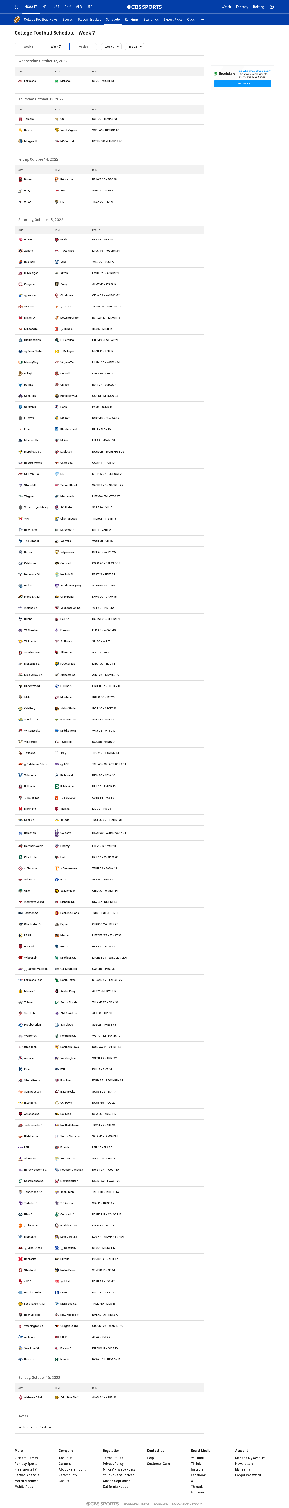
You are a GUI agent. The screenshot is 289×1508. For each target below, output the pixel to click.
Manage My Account (250, 1458)
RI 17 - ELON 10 (101, 429)
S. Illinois (66, 641)
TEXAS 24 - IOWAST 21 (106, 306)
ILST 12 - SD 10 (101, 652)
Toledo (65, 820)
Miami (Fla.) (31, 362)
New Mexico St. (70, 1315)
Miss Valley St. (33, 675)
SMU (63, 190)
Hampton (30, 833)
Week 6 (28, 46)
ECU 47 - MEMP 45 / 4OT (108, 1236)
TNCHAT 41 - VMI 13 (104, 518)
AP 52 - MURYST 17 (104, 991)
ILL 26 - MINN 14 (102, 329)
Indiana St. (30, 608)
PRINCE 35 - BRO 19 (104, 179)
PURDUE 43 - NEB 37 (105, 1259)
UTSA (27, 201)
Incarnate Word (34, 902)
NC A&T (65, 418)
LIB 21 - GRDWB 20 (104, 846)
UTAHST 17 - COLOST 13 (106, 1214)
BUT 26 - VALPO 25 (104, 552)
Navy (27, 190)
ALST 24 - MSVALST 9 (105, 675)
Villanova (30, 775)
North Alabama (69, 1125)
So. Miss (65, 1114)
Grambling (67, 596)
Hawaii (64, 1359)
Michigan (68, 351)
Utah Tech (30, 1047)
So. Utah (29, 1013)
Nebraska (30, 1259)
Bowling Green (69, 317)
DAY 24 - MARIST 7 (104, 239)
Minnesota (31, 329)
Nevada (29, 1359)
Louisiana (30, 81)
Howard (65, 946)
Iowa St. (29, 306)
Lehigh (28, 373)
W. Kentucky (32, 730)
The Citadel (31, 541)
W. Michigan (67, 890)
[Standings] (151, 19)
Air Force (29, 1337)
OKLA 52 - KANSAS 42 (106, 295)
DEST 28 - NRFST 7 (103, 574)
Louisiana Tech (33, 980)
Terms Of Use (113, 1458)
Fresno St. (66, 1348)
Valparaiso (67, 552)
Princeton (66, 179)
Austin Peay (67, 991)
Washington (68, 1058)
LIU (62, 474)
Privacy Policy (113, 1464)
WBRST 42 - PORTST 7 (106, 1036)
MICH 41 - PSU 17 (103, 351)
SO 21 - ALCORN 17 (103, 1158)
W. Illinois (30, 641)
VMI (26, 518)
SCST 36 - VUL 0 (102, 507)
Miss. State (35, 1248)
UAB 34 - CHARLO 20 (105, 857)
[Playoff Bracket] (89, 19)
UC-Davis (66, 1103)
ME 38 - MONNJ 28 (103, 440)
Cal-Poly (29, 708)
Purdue (65, 1259)
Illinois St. (66, 652)
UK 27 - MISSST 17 (104, 1248)
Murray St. (30, 991)
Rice (27, 1069)
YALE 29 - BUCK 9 (103, 262)
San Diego (66, 1024)
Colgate (29, 284)
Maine (64, 440)
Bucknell (29, 262)
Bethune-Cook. (70, 913)
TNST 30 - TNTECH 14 (105, 1192)
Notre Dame (68, 1270)
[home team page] (20, 81)
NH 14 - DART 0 (101, 530)
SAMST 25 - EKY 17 (104, 1091)
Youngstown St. (70, 608)
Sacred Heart (68, 485)
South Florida (68, 1002)
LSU (26, 1147)
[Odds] (191, 19)
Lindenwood (32, 686)
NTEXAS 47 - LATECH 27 (107, 980)
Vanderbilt (30, 742)
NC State (33, 797)
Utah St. (29, 1214)
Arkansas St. (32, 1114)
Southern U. (67, 1158)
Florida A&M (32, 596)
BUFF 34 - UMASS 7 (104, 384)
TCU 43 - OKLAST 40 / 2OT (109, 764)
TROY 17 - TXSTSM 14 (105, 753)
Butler (28, 552)
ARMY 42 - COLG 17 (104, 284)
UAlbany (65, 833)
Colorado (66, 563)
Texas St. (30, 753)
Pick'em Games (26, 1458)
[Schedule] (112, 19)
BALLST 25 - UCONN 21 (106, 619)
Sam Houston (32, 1091)
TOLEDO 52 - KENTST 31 (107, 820)
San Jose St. (32, 1348)
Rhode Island (68, 429)
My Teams (242, 1469)
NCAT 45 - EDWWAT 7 (105, 418)
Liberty (65, 846)
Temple (29, 119)
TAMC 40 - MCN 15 (104, 1303)
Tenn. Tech (67, 1192)
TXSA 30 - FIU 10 (102, 201)
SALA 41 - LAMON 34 (105, 1136)
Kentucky (70, 1248)
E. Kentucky (67, 1091)
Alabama (32, 868)
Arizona (29, 1058)
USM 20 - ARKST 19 (104, 1114)
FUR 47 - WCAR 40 (104, 630)
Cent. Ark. (30, 396)
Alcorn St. (30, 1158)
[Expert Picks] (173, 19)
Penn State (35, 351)
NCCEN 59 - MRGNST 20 (107, 141)
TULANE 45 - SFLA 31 (105, 1002)
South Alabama (70, 1136)
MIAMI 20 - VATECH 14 (106, 362)
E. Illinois (66, 686)
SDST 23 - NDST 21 (103, 719)
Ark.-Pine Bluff (69, 1397)
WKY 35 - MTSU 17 (104, 730)
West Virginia (68, 130)
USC (28, 1281)
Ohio (27, 890)
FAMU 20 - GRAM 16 (104, 596)
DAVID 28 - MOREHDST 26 (108, 451)
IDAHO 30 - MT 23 (103, 697)
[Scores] (67, 19)
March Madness (26, 1481)
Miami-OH (30, 317)
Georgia (67, 742)
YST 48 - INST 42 (103, 608)
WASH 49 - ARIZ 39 (104, 1058)
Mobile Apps (24, 1487)
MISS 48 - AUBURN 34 (106, 250)
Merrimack (67, 496)
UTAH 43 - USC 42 (103, 1281)
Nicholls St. (67, 902)
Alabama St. (68, 675)
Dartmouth (67, 530)
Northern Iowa (69, 1047)
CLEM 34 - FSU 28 (103, 1225)
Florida (64, 1147)
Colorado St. (68, 1214)
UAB (63, 857)
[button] (202, 19)
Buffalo (28, 384)
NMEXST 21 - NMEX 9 (105, 1315)
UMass (64, 384)
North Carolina (33, 1292)
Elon (27, 429)
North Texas (68, 980)
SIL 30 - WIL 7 (101, 641)
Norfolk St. (67, 574)
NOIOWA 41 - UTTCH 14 (106, 1047)
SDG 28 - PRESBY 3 (104, 1024)
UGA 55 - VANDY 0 (103, 742)
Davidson (66, 451)
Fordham (65, 1080)
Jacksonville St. (34, 1125)
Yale (63, 262)
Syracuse (70, 797)
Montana (66, 697)
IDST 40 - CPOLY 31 (104, 708)
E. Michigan (67, 786)
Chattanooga (68, 518)
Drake (28, 585)
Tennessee (70, 868)
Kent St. (29, 820)
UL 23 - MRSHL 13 (103, 81)
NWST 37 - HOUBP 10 (105, 1169)
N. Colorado (67, 663)
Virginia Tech (68, 362)
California (30, 563)
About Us (65, 1458)
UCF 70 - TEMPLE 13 (104, 119)
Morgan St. (31, 141)
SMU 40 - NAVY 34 (103, 190)
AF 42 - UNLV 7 (101, 1337)
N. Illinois (30, 786)
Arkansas (30, 879)
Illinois (68, 329)
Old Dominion (32, 340)
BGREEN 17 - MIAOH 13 (106, 317)
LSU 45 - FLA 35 (102, 1147)
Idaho (27, 697)
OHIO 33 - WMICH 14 (105, 890)
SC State (66, 507)
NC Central (67, 141)
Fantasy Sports (26, 1464)
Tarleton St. (31, 1203)
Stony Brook (32, 1080)
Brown (28, 179)
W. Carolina (31, 630)
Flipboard (198, 1492)
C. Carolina (67, 340)
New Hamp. (31, 530)
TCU (66, 764)
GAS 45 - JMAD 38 (103, 969)
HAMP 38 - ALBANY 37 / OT (109, 833)
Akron (64, 273)
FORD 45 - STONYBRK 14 (107, 1080)
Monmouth (31, 440)
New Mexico (32, 1315)
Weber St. (30, 1036)
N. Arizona (30, 1103)
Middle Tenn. (68, 730)
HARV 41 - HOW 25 (103, 946)
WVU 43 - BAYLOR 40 (105, 130)
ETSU (27, 935)
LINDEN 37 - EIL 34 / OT (107, 686)
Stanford (30, 1270)
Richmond (66, 775)
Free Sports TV (26, 1469)
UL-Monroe (31, 1136)
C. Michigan (31, 273)
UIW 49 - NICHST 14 (104, 902)
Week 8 (83, 46)
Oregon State (69, 1326)
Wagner (29, 496)
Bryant (64, 924)
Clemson (32, 1225)
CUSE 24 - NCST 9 (103, 797)
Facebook (198, 1475)
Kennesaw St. (69, 396)
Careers (65, 1464)
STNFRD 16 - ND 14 (103, 1270)
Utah (67, 1281)
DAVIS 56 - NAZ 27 (104, 1103)
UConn (28, 619)
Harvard (29, 946)
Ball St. (65, 619)
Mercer (65, 935)
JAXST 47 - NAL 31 (103, 1125)
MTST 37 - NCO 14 (103, 663)
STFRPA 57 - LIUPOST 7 (107, 474)
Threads (197, 1487)
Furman (65, 630)
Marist (64, 239)
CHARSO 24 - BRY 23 (105, 924)
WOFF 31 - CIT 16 (102, 541)
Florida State (68, 1225)
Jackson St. (31, 913)
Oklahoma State (37, 764)
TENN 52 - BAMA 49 (104, 868)
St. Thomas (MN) (70, 585)
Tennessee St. (33, 1192)
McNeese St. (68, 1303)
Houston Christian (71, 1169)
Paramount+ (68, 1475)
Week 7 (56, 46)
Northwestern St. (35, 1169)
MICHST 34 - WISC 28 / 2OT (109, 957)
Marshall (65, 81)
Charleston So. (33, 924)
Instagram (199, 1469)
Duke (63, 1292)
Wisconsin (30, 957)
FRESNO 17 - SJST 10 (105, 1348)
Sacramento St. (34, 1181)
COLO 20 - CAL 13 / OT (106, 563)
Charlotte (30, 857)
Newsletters (244, 1464)
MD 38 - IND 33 (101, 809)
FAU (62, 1069)
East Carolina (68, 1236)
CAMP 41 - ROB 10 (103, 463)
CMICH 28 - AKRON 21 (105, 273)
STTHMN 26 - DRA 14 (105, 585)
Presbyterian (32, 1024)
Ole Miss (68, 250)
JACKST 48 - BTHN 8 (105, 913)
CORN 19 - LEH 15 (102, 373)
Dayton (28, 239)
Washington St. (34, 1326)
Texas (68, 306)
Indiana (65, 809)
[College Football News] (40, 19)
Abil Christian (68, 1013)
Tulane (28, 1002)
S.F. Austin (66, 1203)
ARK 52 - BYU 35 (102, 879)
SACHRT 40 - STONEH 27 (107, 485)
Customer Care (158, 1464)
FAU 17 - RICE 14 (102, 1069)
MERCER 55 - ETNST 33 (107, 935)
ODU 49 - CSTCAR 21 (105, 340)
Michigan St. (68, 957)
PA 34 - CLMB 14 (102, 407)
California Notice (115, 1487)
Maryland (30, 809)
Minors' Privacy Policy (119, 1469)
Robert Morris (33, 463)
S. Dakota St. (32, 719)
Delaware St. (32, 574)
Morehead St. (32, 451)
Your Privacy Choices (118, 1475)
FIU (62, 201)
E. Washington (69, 1181)
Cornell (65, 373)
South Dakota (32, 652)
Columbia (30, 407)
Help (150, 1458)
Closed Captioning (117, 1481)
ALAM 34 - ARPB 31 (104, 1397)
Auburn (28, 250)
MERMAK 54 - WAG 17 (106, 496)
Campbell (66, 463)
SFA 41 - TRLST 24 (103, 1203)
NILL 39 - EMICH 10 (104, 786)
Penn (63, 407)
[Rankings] (131, 19)
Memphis (30, 1236)
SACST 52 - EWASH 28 (106, 1181)
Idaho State (68, 708)
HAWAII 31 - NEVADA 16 (106, 1359)
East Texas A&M (34, 1303)
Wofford (65, 541)
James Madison (38, 969)
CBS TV (64, 1481)
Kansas (32, 295)
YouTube (197, 1458)
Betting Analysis (27, 1475)
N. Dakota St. (68, 719)
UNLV (63, 1337)
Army (63, 284)
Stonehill (30, 485)
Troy (63, 753)
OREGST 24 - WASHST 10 (107, 1326)
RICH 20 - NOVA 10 (103, 775)
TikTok (196, 1464)
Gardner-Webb (33, 846)
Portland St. (68, 1036)
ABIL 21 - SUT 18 (102, 1013)
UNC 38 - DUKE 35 (103, 1292)
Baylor (28, 130)
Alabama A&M (33, 1397)
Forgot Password (248, 1475)
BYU (63, 879)
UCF (62, 119)
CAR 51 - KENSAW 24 (105, 396)
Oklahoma (66, 295)
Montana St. (32, 663)
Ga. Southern (68, 969)
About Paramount (72, 1469)
